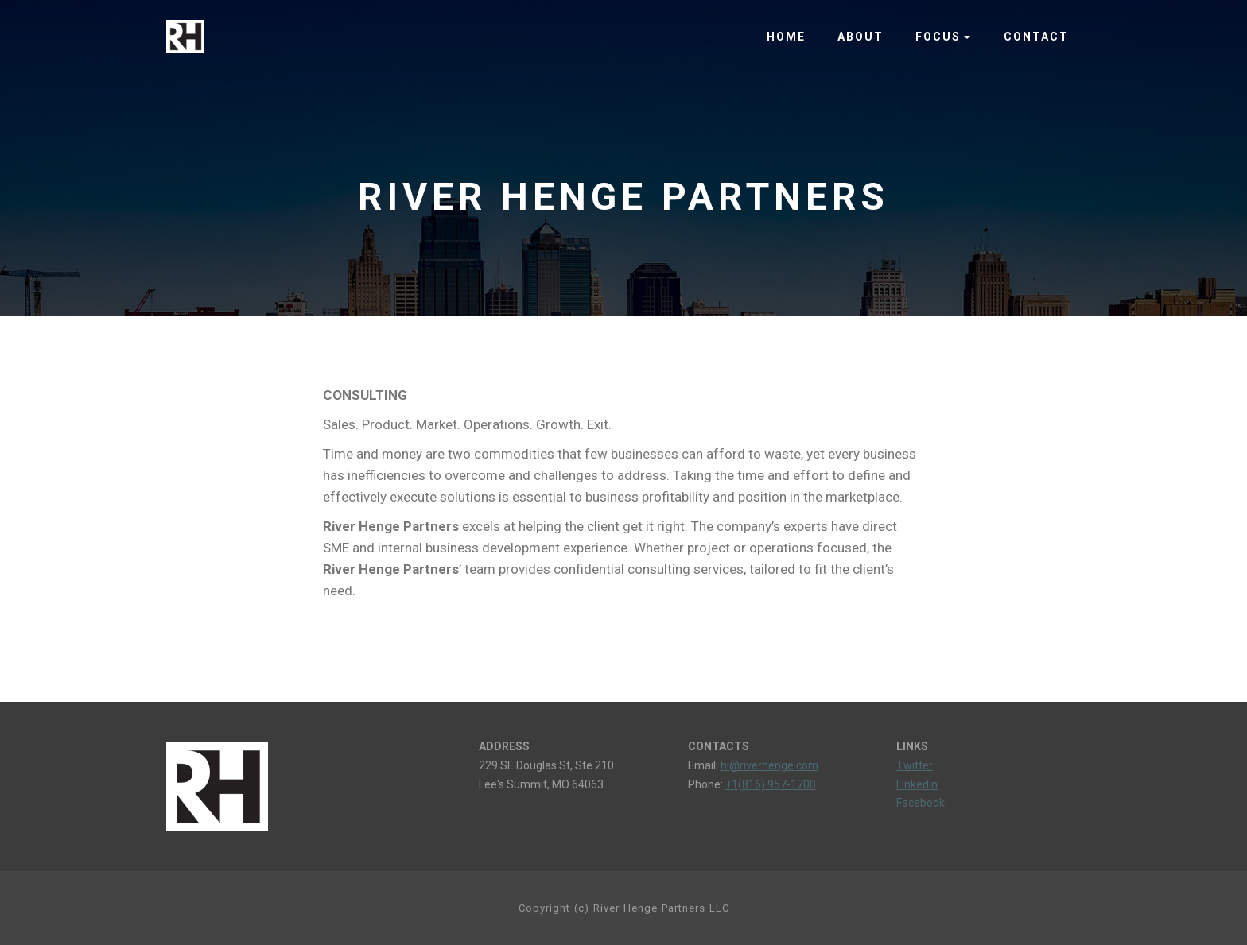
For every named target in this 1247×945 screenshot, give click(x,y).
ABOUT (860, 36)
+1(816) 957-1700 (770, 784)
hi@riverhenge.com (769, 765)
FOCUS (938, 36)
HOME (786, 36)
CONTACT (1036, 36)
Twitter (914, 765)
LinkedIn (917, 784)
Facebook (920, 802)
